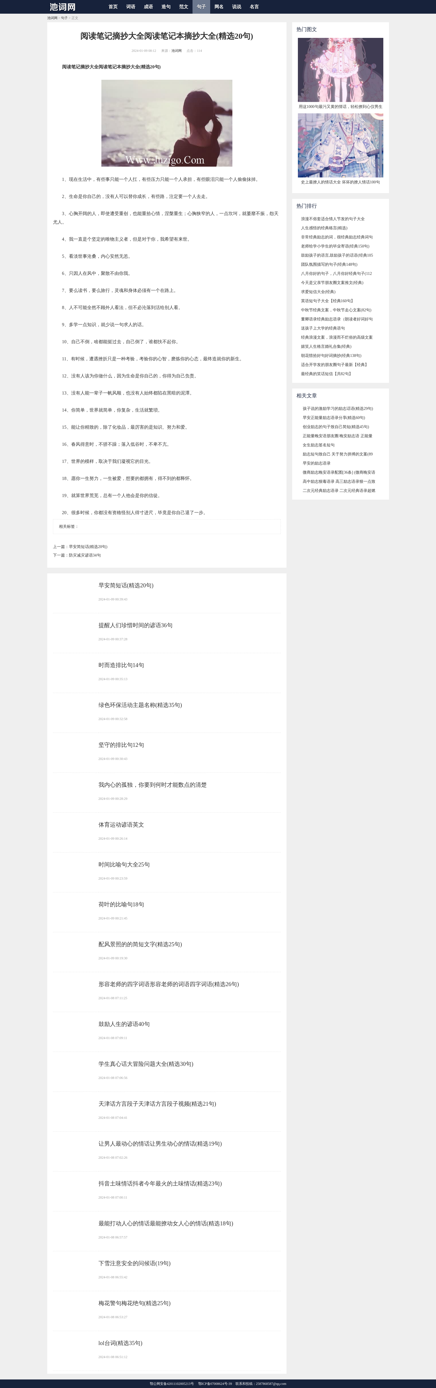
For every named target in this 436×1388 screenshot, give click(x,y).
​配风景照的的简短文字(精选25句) (140, 944)
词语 (130, 6)
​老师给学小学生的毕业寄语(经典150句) (335, 246)
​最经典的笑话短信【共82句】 (327, 374)
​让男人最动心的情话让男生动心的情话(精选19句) (160, 1143)
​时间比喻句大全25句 (124, 864)
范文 (183, 6)
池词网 (52, 18)
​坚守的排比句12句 (121, 745)
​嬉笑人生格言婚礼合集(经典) (326, 346)
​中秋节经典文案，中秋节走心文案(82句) (336, 310)
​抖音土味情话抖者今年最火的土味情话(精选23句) (160, 1183)
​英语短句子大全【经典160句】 (328, 301)
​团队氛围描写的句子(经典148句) (329, 264)
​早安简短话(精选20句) (88, 547)
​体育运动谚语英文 (121, 824)
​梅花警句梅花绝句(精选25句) (135, 1303)
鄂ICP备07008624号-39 (215, 1384)
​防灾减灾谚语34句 (85, 555)
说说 (236, 6)
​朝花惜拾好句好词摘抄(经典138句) (331, 355)
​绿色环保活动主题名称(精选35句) (140, 705)
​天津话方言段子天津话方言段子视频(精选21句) (157, 1104)
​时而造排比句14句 (121, 665)
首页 (113, 6)
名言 (254, 6)
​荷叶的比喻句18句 (121, 904)
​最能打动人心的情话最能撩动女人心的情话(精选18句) (166, 1223)
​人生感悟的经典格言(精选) (324, 228)
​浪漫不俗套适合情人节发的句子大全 (333, 219)
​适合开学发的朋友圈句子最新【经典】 (335, 365)
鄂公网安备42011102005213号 (172, 1384)
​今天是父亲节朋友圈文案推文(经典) (332, 283)
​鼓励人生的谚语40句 (124, 1024)
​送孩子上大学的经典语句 (323, 328)
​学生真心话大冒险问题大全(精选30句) (146, 1064)
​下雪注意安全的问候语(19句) (135, 1263)
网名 (219, 6)
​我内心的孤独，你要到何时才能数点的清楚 (153, 785)
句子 (201, 6)
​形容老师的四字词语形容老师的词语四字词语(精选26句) (169, 984)
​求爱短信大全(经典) (318, 292)
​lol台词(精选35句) (120, 1343)
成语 (148, 6)
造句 (166, 6)
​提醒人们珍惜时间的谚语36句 (136, 625)
